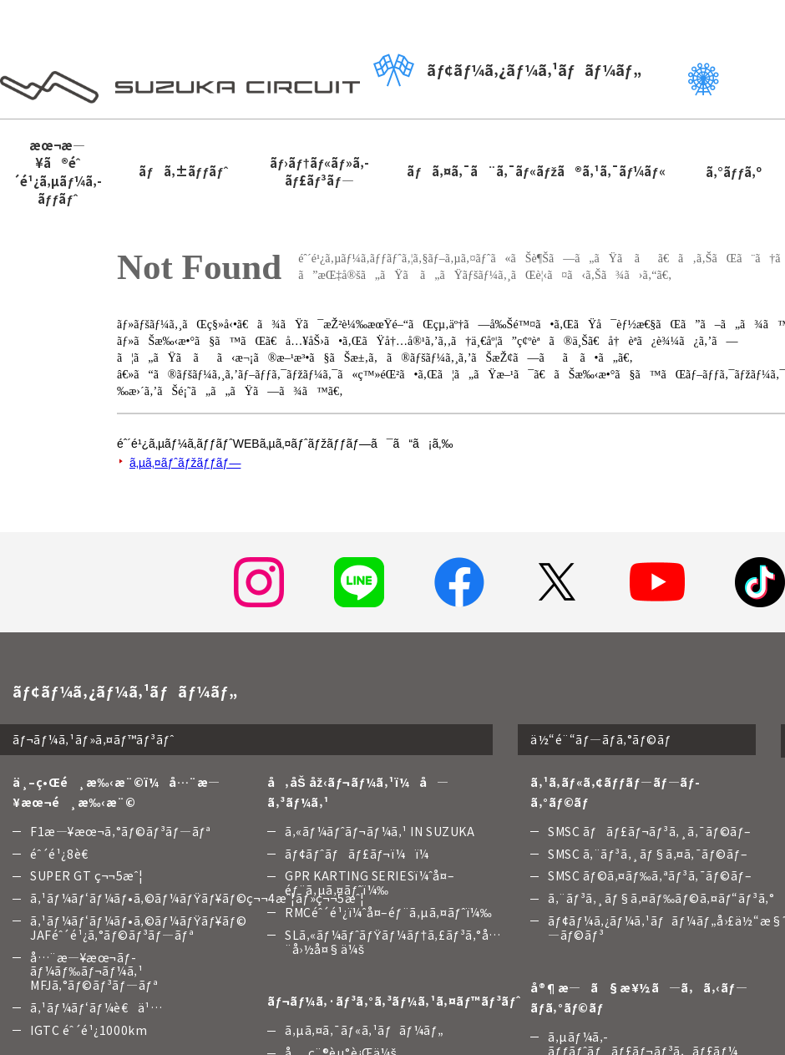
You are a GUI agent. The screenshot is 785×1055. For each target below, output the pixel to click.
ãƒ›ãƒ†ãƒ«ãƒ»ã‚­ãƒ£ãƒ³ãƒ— (319, 171)
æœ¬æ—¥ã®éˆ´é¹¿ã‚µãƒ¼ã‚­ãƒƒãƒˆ (57, 171)
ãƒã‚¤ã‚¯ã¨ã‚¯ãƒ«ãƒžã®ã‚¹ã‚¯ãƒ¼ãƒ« (536, 171)
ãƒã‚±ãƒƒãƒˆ (183, 171)
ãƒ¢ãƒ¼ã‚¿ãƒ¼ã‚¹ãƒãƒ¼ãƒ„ (507, 69)
